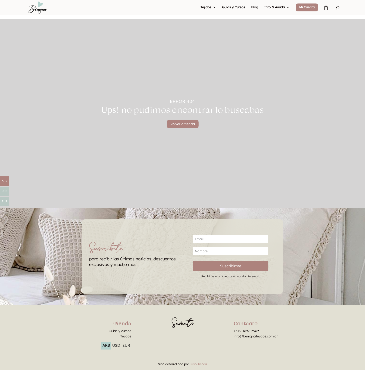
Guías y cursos (120, 331)
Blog (254, 7)
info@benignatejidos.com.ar (256, 336)
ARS (106, 345)
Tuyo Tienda (198, 364)
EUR (126, 345)
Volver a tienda (182, 124)
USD (116, 345)
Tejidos (205, 7)
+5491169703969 (246, 331)
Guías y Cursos (233, 7)
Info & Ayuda (274, 7)
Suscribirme (230, 265)
